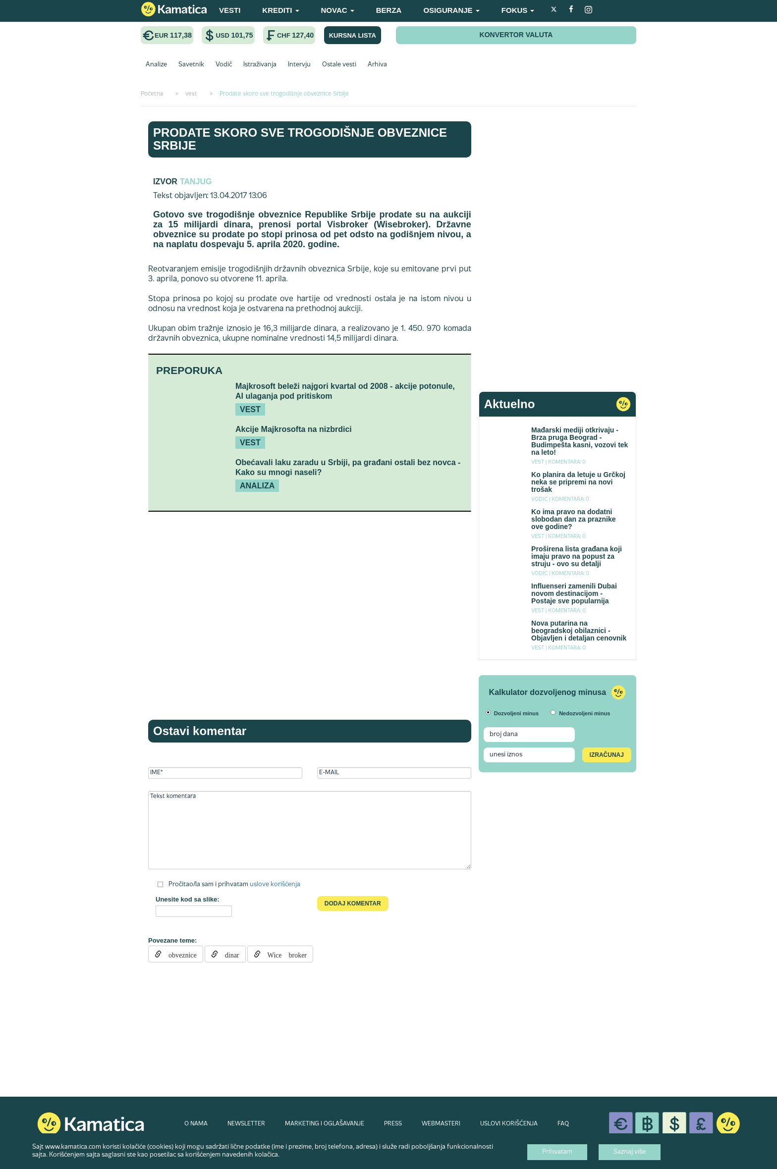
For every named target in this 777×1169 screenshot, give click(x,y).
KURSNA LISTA (352, 35)
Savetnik (191, 65)
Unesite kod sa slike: (188, 899)
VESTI (229, 10)
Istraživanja (260, 65)
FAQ (563, 1124)
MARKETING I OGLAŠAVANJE (324, 1124)
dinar (228, 954)
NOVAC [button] (337, 10)
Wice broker (284, 954)
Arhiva (377, 65)
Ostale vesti (339, 65)
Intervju (299, 65)
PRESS (393, 1124)
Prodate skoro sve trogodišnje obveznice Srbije (300, 139)
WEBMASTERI (441, 1124)
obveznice (179, 954)
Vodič (224, 65)
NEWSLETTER (246, 1124)
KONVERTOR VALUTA (516, 35)
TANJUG (196, 181)
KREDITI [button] (280, 10)
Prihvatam (557, 1152)
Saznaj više (629, 1152)
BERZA (389, 10)
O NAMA (196, 1124)
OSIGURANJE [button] (451, 10)
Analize (156, 65)
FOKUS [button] (518, 10)
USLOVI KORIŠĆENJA (509, 1124)
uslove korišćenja (275, 885)
